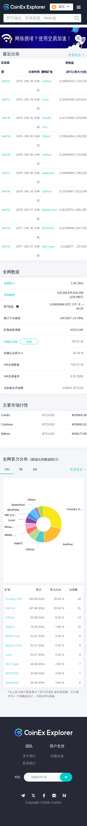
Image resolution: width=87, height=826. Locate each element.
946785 (6, 209)
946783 (6, 246)
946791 (6, 99)
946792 (6, 81)
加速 (29, 341)
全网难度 (9, 295)
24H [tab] (7, 469)
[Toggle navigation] (79, 7)
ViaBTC (10, 627)
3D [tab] (21, 469)
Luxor (45, 99)
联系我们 (29, 763)
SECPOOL (48, 228)
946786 (6, 191)
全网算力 (9, 283)
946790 (6, 118)
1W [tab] (35, 469)
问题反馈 (57, 756)
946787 (6, 173)
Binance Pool (49, 209)
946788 (6, 154)
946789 (6, 136)
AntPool (46, 81)
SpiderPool (48, 173)
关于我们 (29, 756)
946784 (6, 228)
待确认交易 (11, 341)
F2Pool (46, 136)
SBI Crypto (48, 246)
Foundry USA (47, 122)
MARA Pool (12, 636)
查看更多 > (76, 55)
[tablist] (43, 469)
